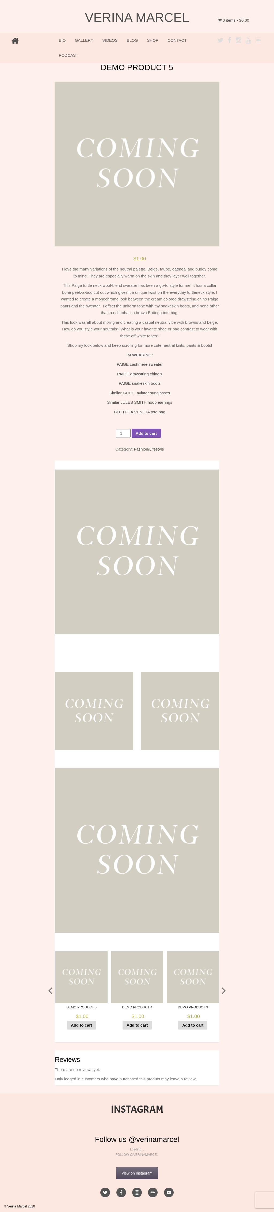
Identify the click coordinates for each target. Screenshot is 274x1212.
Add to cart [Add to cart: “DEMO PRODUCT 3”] (192, 1025)
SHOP (153, 40)
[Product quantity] (123, 433)
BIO (62, 40)
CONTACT (177, 40)
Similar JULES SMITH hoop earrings (139, 402)
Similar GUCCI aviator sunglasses (139, 393)
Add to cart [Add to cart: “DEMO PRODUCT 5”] (81, 1025)
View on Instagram (137, 1173)
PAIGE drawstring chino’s (139, 374)
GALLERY (84, 40)
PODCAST (68, 55)
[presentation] (50, 991)
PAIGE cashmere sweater (139, 364)
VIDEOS (110, 40)
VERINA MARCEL (137, 17)
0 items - (233, 20)
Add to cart (146, 433)
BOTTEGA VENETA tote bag (139, 412)
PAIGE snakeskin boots (140, 383)
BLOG (132, 40)
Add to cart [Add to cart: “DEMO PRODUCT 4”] (137, 1025)
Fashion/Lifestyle (149, 449)
